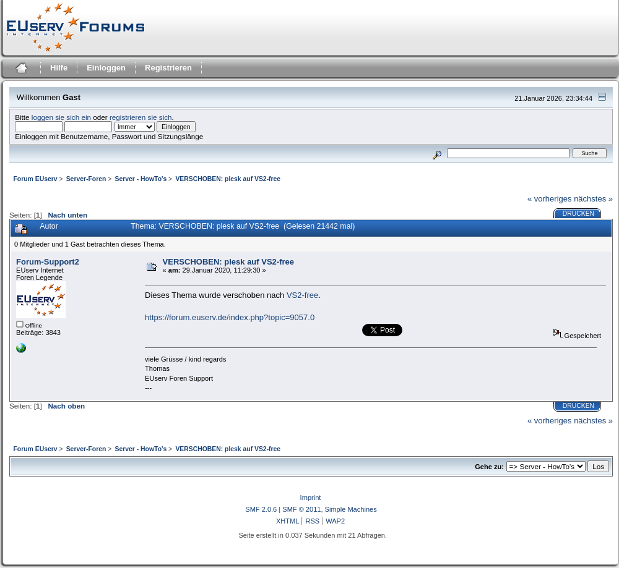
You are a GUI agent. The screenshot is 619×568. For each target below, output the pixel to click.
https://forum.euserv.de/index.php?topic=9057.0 (229, 317)
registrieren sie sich (141, 117)
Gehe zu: (489, 466)
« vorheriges (549, 198)
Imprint (310, 497)
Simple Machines (351, 509)
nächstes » (593, 198)
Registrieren (168, 67)
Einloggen (106, 67)
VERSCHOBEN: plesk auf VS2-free (228, 261)
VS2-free (302, 295)
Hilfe (58, 67)
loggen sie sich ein (61, 117)
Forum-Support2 (47, 261)
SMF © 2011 (301, 509)
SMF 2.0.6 (261, 509)
